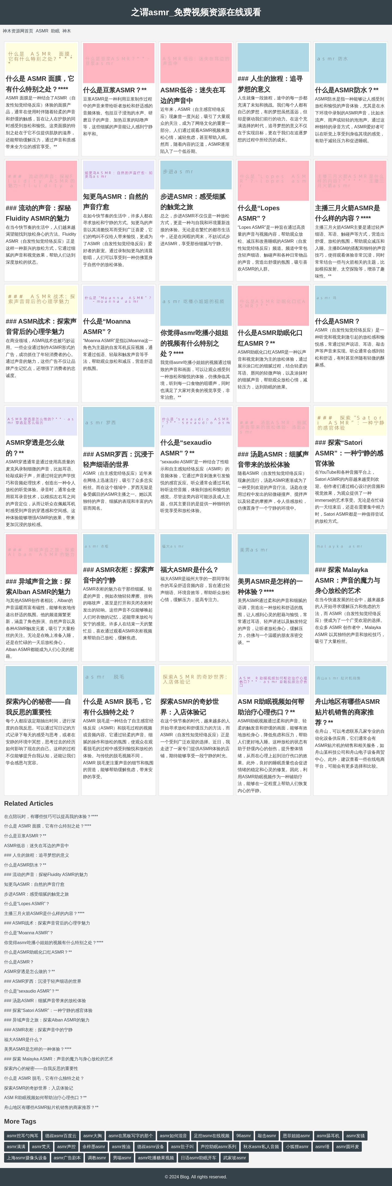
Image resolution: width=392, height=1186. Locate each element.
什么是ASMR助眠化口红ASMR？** (38, 952)
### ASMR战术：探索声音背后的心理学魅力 (47, 923)
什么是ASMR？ (337, 321)
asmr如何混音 (173, 1135)
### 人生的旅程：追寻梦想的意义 (36, 855)
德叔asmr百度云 (61, 1135)
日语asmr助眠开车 (199, 1157)
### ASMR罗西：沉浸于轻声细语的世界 (42, 981)
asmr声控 (66, 1146)
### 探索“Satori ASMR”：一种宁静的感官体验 (349, 453)
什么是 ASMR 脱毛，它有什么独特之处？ (44, 1078)
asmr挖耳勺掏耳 (22, 1135)
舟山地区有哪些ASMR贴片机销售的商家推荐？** (347, 712)
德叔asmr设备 (150, 1146)
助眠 (55, 31)
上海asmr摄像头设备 (27, 1157)
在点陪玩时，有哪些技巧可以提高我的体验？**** (51, 816)
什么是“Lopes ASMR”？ (27, 903)
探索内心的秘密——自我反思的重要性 (41, 1068)
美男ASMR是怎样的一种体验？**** (37, 1049)
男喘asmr (122, 1157)
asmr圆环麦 (347, 1146)
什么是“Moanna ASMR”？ (29, 932)
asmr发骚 (355, 1135)
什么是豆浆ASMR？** (114, 90)
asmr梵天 (41, 1146)
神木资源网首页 (18, 31)
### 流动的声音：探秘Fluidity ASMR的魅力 (46, 874)
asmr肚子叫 (182, 1146)
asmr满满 (16, 1146)
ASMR (42, 31)
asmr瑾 (323, 1146)
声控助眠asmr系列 (219, 1146)
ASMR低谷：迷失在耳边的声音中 (36, 845)
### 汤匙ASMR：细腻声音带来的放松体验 (45, 1000)
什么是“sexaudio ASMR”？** (31, 991)
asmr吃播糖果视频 (156, 1157)
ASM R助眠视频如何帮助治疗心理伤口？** (45, 1097)
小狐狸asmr (297, 1146)
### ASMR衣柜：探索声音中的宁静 (38, 1029)
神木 (66, 31)
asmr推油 (121, 1146)
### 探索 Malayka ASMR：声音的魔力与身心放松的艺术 (347, 580)
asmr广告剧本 (67, 1157)
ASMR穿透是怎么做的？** (29, 971)
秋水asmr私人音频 (261, 1146)
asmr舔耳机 (328, 1135)
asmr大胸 (92, 1135)
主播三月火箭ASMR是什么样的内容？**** (44, 913)
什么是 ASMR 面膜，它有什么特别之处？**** (47, 826)
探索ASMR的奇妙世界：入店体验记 (38, 1088)
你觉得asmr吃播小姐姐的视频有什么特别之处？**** (194, 343)
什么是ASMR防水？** (346, 90)
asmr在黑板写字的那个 (131, 1135)
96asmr (243, 1135)
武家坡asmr (234, 1157)
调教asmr (97, 1157)
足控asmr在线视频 (212, 1135)
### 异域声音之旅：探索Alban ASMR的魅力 (47, 1020)
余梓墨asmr (93, 1146)
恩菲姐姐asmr (296, 1135)
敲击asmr (267, 1135)
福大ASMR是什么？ (189, 569)
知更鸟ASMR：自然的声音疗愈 (34, 884)
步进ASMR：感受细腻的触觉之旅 (36, 894)
